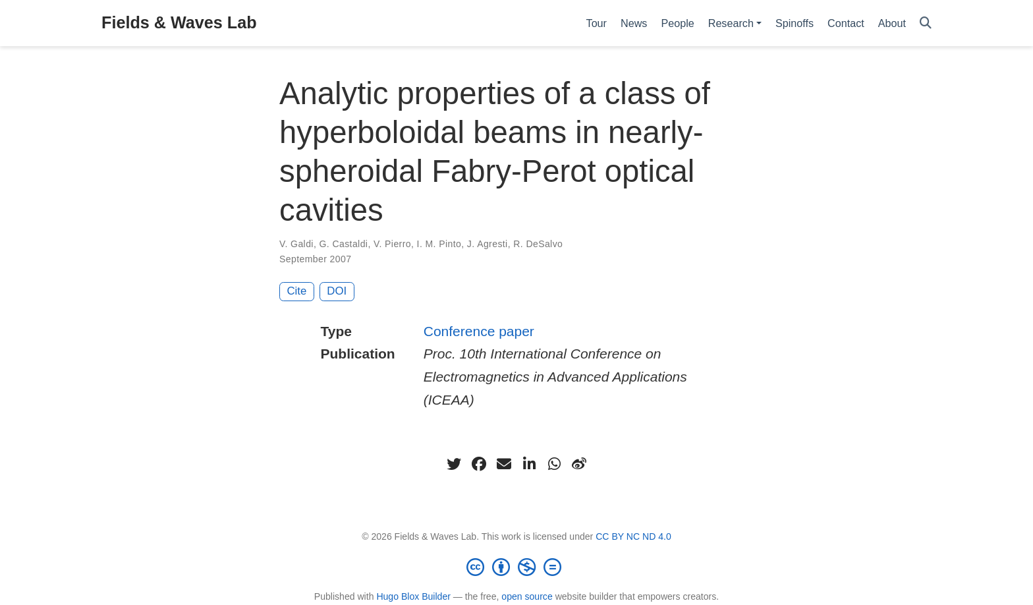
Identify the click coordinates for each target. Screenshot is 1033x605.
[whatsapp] (554, 464)
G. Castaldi (344, 244)
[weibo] (579, 464)
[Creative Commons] (516, 566)
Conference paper (479, 331)
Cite (297, 291)
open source (526, 596)
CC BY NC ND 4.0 (633, 536)
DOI (337, 291)
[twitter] (454, 464)
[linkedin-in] (529, 464)
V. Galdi (296, 244)
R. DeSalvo (538, 244)
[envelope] (504, 464)
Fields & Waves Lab (179, 22)
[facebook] (479, 464)
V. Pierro (392, 244)
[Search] (926, 23)
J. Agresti (487, 244)
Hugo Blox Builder (413, 596)
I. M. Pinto (439, 244)
